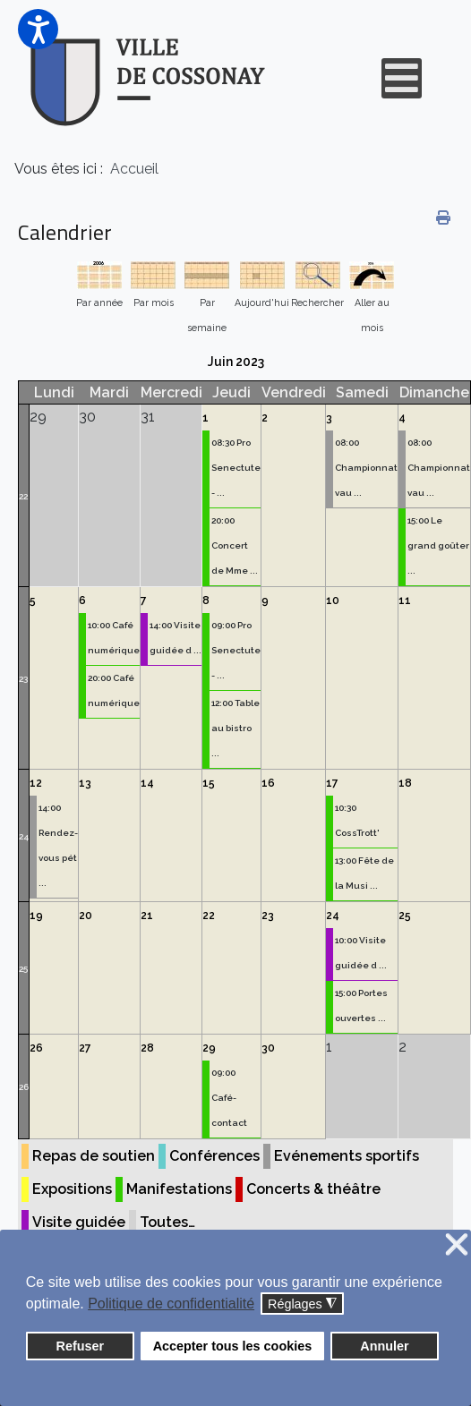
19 (36, 915)
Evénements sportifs (346, 1155)
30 (268, 1048)
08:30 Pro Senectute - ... (236, 468)
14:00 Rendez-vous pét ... (58, 845)
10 (332, 600)
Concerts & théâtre (313, 1188)
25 (23, 969)
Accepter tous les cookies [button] (233, 1346)
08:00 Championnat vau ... (366, 468)
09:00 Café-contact (229, 1098)
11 (404, 600)
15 (208, 783)
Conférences (214, 1155)
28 (147, 1048)
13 (85, 783)
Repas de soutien (93, 1155)
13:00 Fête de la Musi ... (364, 873)
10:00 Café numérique (114, 637)
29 (209, 1048)
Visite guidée (78, 1222)
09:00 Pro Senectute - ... (236, 650)
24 (24, 836)
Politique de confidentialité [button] (171, 1303)
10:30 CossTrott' (357, 820)
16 (268, 783)
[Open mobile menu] (401, 78)
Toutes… (167, 1222)
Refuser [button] (80, 1346)
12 (36, 783)
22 (23, 496)
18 (405, 783)
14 (147, 783)
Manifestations (179, 1188)
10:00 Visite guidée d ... (361, 952)
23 (23, 679)
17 (332, 783)
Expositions (72, 1188)
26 (24, 1087)
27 (85, 1048)
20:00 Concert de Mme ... (234, 545)
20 (85, 915)
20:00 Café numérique (114, 690)
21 (147, 915)
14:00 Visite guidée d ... (175, 637)
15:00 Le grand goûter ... (438, 545)
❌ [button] (456, 1245)
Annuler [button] (384, 1346)
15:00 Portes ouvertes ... (361, 1005)
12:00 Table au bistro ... (235, 728)
